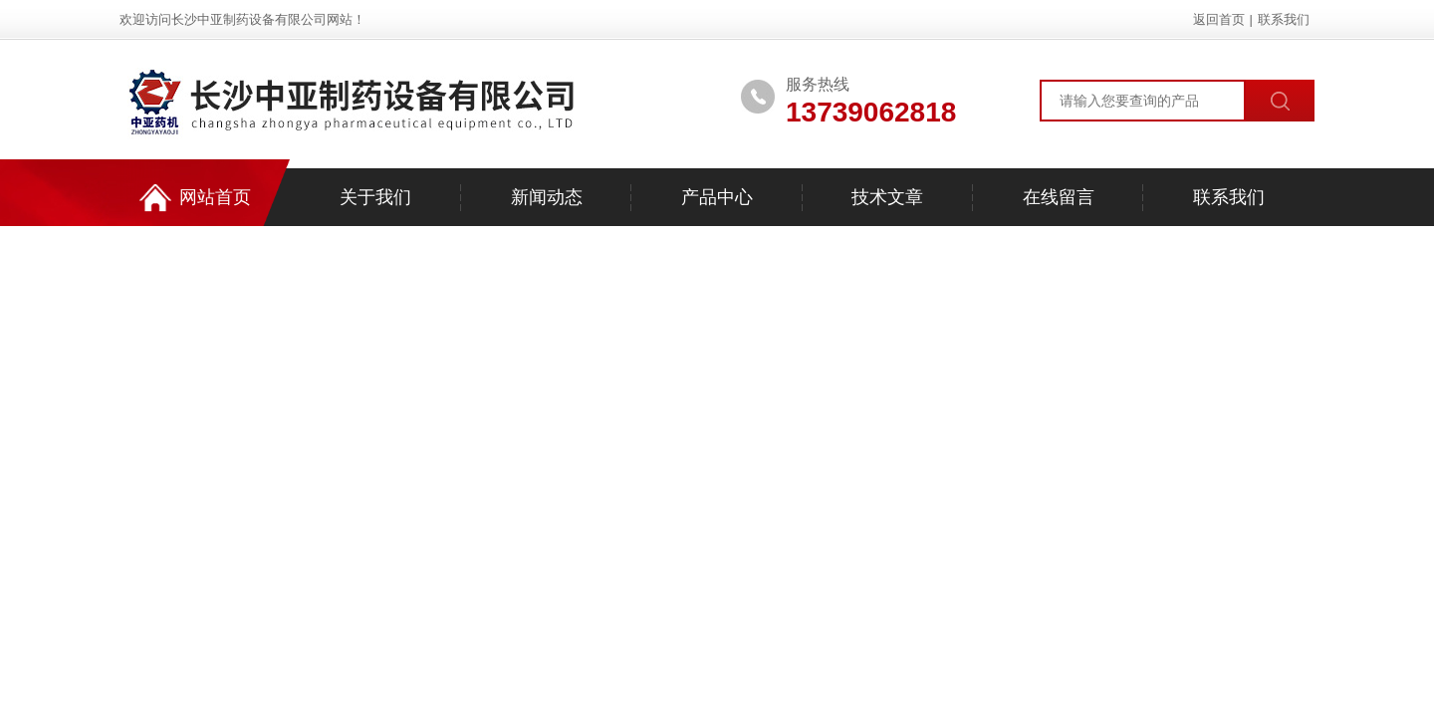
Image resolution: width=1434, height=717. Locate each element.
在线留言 (1058, 197)
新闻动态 (547, 197)
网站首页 (195, 197)
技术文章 (887, 197)
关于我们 (375, 197)
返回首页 (1219, 19)
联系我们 (1284, 19)
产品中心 (717, 197)
